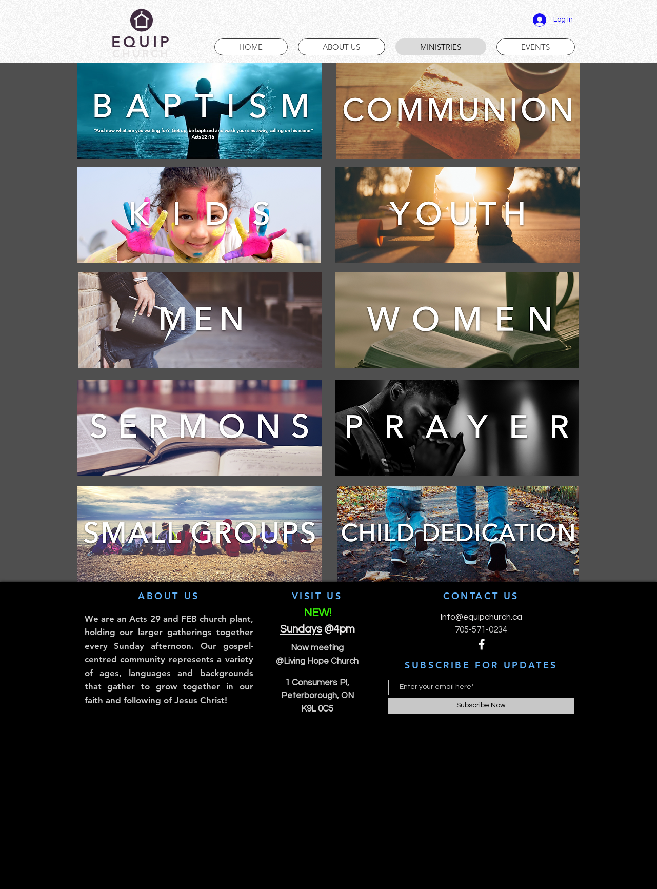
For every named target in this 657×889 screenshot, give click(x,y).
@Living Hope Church (317, 661)
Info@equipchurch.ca (481, 617)
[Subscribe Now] (481, 706)
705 (462, 630)
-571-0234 (488, 630)
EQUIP (141, 42)
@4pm (335, 629)
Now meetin (315, 648)
